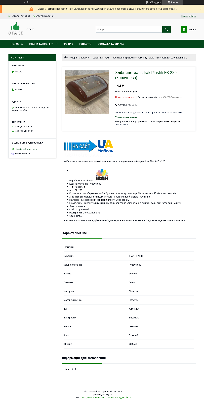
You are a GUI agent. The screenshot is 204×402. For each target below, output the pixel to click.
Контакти (85, 44)
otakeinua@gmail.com (26, 149)
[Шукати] (166, 29)
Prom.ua (118, 391)
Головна (17, 44)
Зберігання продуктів (124, 57)
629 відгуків (155, 2)
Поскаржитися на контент (93, 397)
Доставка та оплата (110, 44)
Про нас (68, 44)
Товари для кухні (100, 57)
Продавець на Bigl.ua (102, 394)
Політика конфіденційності (118, 397)
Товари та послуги (41, 44)
